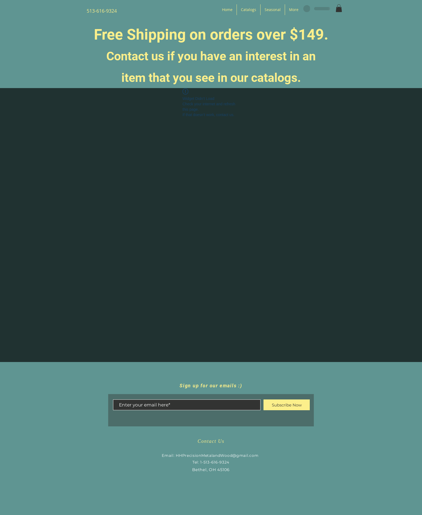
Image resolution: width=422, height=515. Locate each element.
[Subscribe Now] (286, 404)
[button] (339, 8)
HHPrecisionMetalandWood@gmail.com (217, 455)
